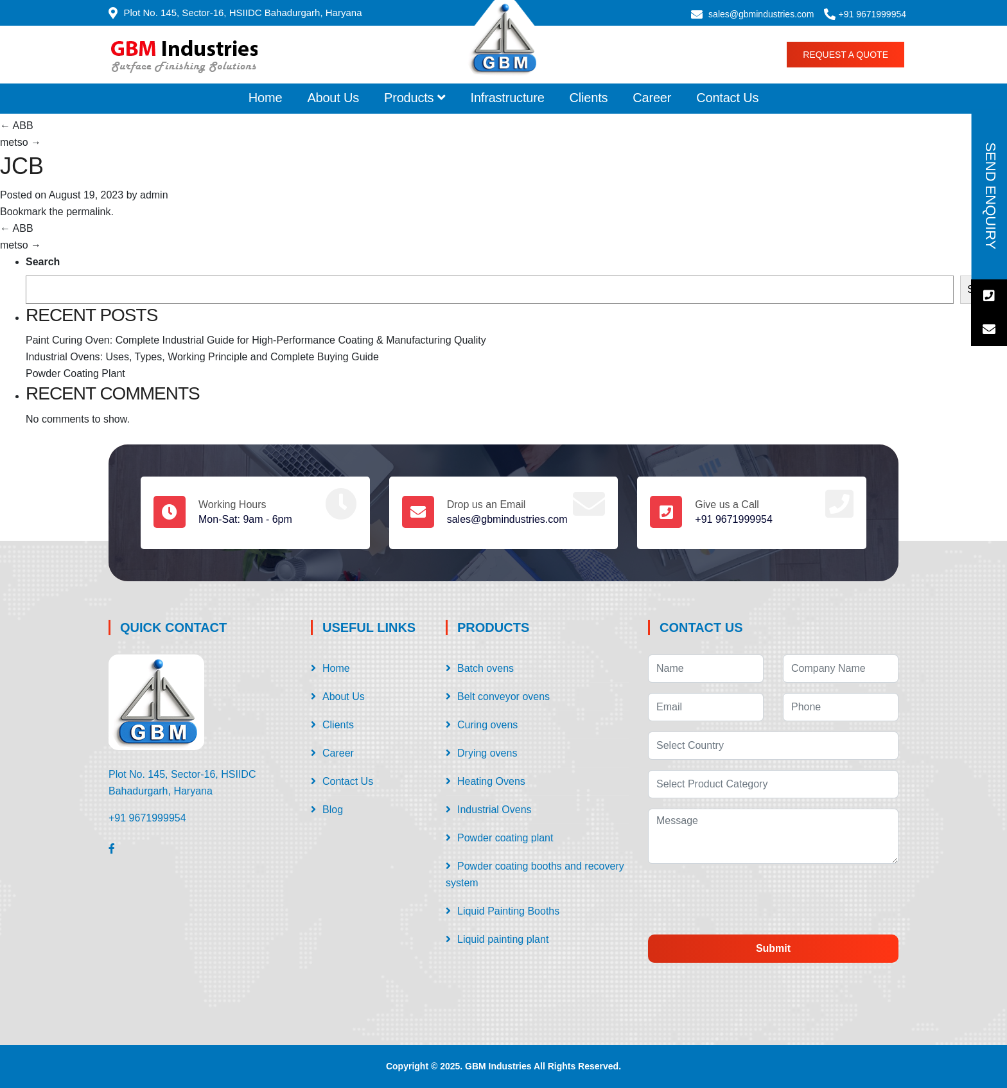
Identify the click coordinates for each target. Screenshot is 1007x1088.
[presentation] (755, 899)
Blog (332, 809)
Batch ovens (485, 668)
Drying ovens (487, 753)
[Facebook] (111, 848)
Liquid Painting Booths (508, 911)
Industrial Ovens (494, 809)
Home (266, 98)
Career (652, 98)
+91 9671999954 (873, 14)
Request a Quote (845, 54)
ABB (16, 125)
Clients (589, 98)
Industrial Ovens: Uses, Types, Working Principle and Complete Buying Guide (202, 356)
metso (20, 142)
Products (415, 98)
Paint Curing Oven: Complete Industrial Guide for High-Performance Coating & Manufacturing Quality (256, 340)
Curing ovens (487, 724)
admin (154, 194)
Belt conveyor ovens (503, 696)
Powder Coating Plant (75, 373)
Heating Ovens (491, 781)
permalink (88, 211)
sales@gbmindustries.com (761, 14)
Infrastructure (508, 98)
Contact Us (727, 98)
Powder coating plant (505, 837)
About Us (333, 98)
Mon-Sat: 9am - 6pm (245, 519)
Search (43, 261)
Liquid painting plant (502, 939)
